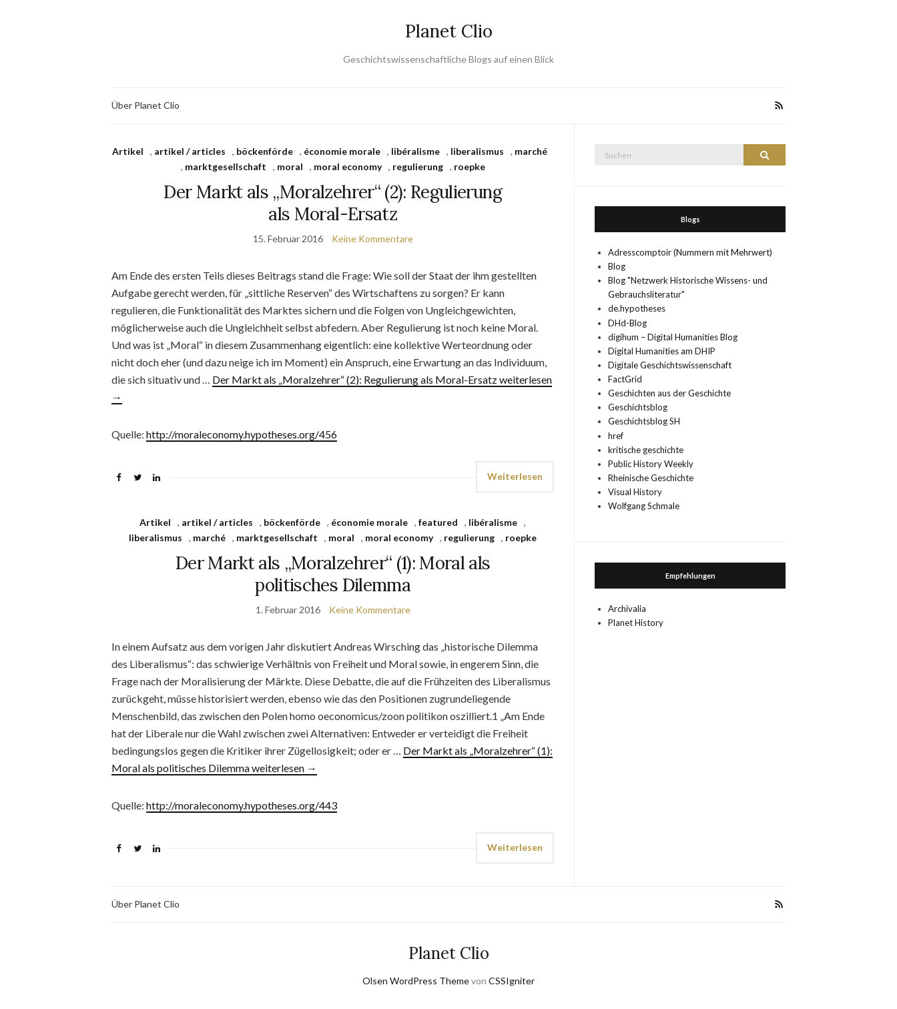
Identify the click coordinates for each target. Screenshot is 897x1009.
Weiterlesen (515, 476)
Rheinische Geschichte (650, 477)
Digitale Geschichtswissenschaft (669, 365)
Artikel (127, 151)
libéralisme (415, 151)
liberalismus (477, 151)
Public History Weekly (650, 463)
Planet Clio (449, 31)
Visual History (635, 491)
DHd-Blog (627, 323)
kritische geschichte (645, 449)
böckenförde (264, 151)
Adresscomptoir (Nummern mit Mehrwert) (690, 252)
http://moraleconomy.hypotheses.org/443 (241, 805)
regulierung (417, 166)
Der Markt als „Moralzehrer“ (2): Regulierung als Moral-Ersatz (332, 203)
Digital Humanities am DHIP (661, 351)
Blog (616, 266)
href (615, 435)
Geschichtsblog (637, 407)
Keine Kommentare (372, 238)
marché (531, 151)
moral (290, 166)
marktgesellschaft (225, 166)
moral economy (348, 166)
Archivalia (627, 608)
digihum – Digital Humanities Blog (672, 337)
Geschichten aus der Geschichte (669, 393)
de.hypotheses (636, 308)
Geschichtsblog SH (644, 421)
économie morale (342, 151)
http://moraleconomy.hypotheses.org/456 (241, 434)
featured (438, 522)
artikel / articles (190, 151)
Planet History (635, 622)
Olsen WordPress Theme (415, 980)
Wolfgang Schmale (643, 505)
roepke (469, 166)
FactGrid (625, 379)
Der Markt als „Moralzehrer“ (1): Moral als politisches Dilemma (333, 574)
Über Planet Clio (145, 105)
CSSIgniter (512, 980)
